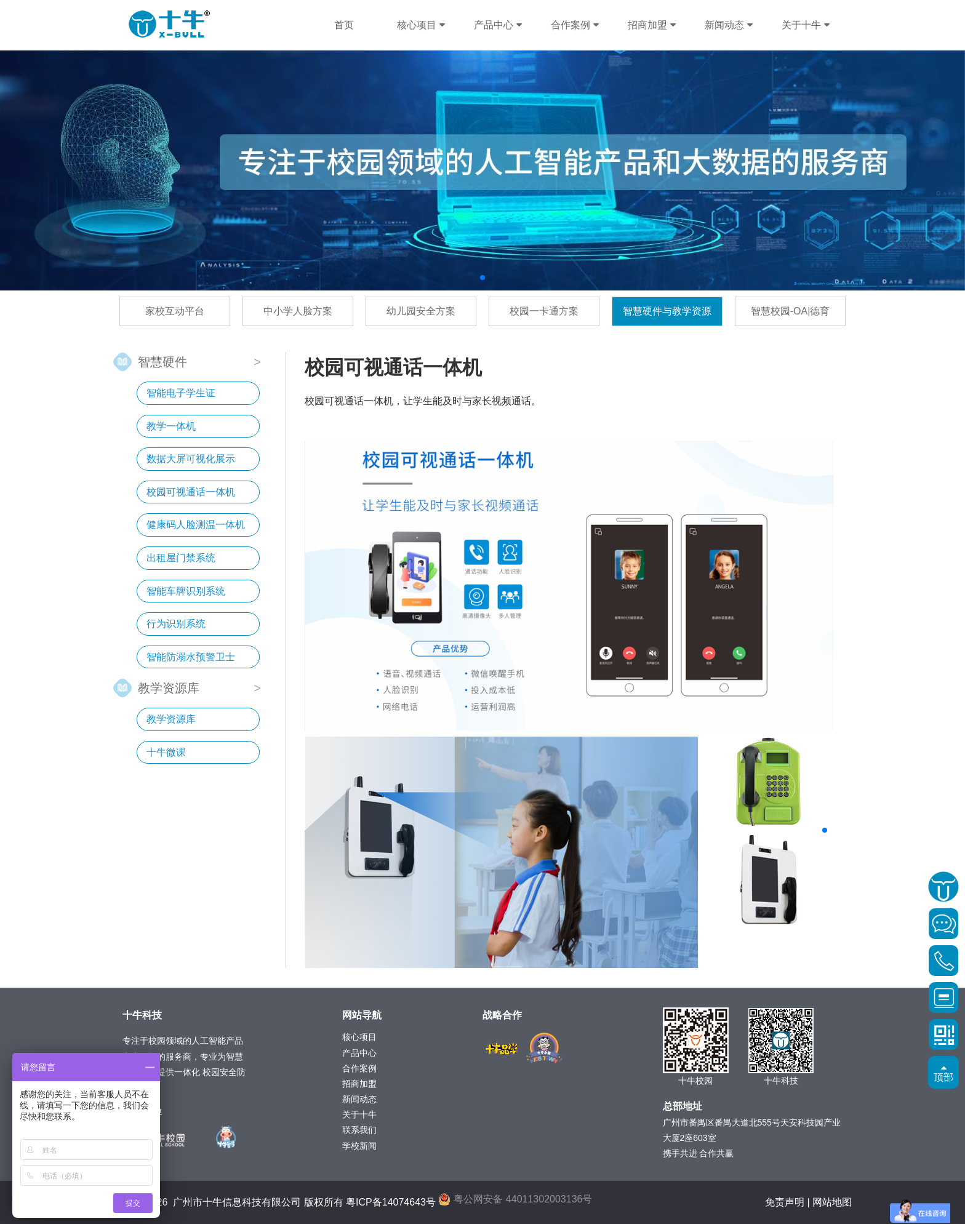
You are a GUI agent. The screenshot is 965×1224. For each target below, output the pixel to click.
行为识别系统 (176, 623)
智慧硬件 (162, 361)
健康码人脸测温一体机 (195, 524)
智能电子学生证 (180, 393)
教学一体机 (171, 426)
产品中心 (497, 25)
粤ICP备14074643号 (391, 1202)
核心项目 (420, 25)
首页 (344, 25)
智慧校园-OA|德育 (790, 311)
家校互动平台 (174, 311)
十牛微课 (166, 752)
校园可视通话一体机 (190, 492)
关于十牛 (805, 25)
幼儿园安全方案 (420, 311)
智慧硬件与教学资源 (667, 311)
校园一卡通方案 (544, 311)
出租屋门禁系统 (180, 558)
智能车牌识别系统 (185, 591)
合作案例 (574, 25)
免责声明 (784, 1202)
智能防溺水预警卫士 (190, 657)
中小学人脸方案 (297, 311)
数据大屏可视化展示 (190, 459)
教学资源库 (168, 687)
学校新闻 (359, 1146)
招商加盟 (651, 25)
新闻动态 (728, 25)
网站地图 (832, 1202)
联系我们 (359, 1130)
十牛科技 (169, 24)
